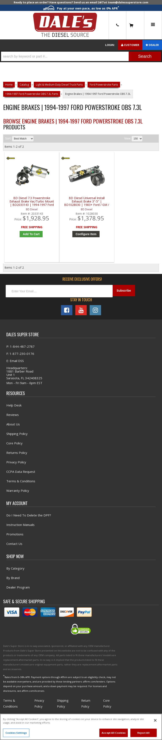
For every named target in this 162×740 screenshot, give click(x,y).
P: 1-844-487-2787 (20, 351)
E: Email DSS (15, 365)
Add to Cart (25, 240)
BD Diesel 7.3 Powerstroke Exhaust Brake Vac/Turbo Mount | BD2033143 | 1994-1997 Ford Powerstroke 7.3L (23, 204)
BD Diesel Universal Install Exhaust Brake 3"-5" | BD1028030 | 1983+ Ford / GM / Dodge (62, 204)
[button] (81, 56)
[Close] (155, 720)
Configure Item (63, 240)
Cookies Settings (16, 732)
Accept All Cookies (114, 732)
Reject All (143, 732)
